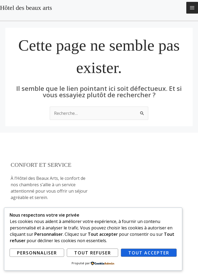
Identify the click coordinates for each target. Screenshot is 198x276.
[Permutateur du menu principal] (192, 8)
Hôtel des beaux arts (26, 7)
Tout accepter (148, 253)
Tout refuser (92, 253)
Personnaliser (37, 253)
